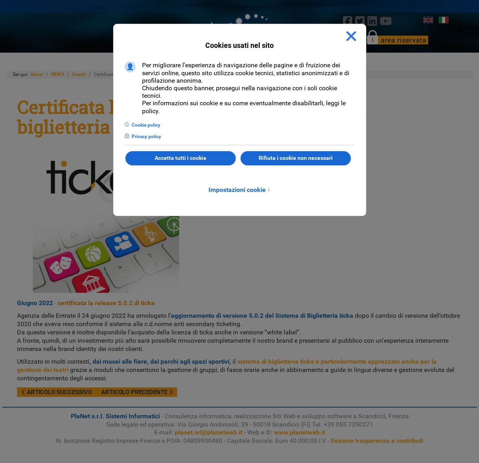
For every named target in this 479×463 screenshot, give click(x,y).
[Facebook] (347, 21)
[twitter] (359, 21)
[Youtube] (386, 21)
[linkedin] (372, 21)
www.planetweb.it (299, 432)
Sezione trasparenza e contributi (377, 440)
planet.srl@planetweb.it (208, 432)
